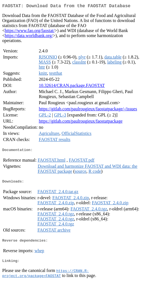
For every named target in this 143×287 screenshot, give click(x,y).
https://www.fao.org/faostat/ (30, 31)
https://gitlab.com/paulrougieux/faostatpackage (80, 122)
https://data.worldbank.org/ (29, 36)
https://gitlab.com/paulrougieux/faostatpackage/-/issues (88, 110)
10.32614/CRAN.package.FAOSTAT (72, 86)
